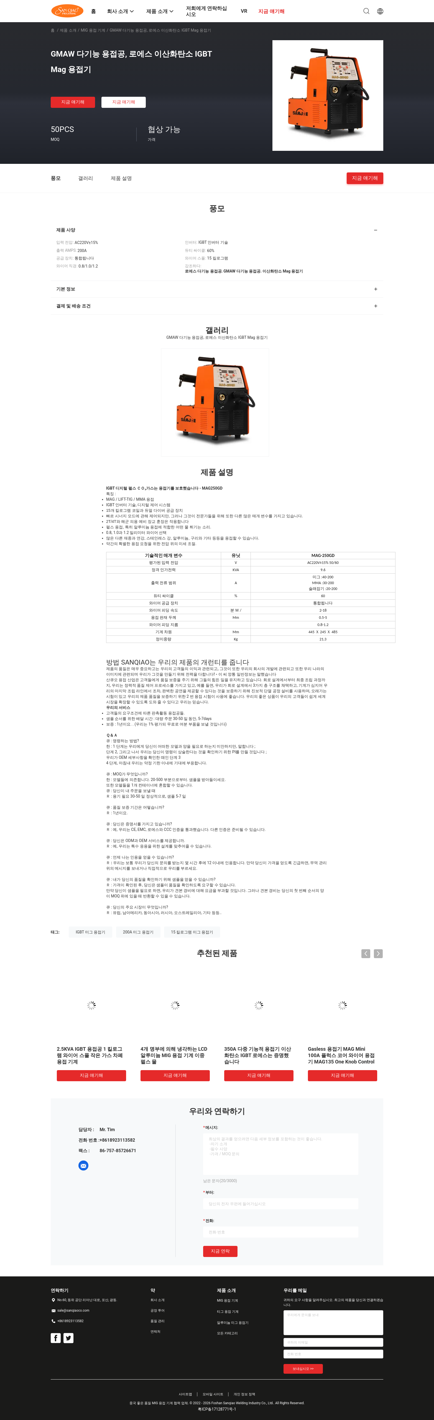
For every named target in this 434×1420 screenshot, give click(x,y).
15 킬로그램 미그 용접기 (192, 932)
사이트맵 (185, 1394)
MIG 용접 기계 (93, 30)
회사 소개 (157, 1300)
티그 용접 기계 (228, 1312)
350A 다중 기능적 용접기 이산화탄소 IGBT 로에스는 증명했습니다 (257, 1055)
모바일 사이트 (213, 1394)
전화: (209, 1220)
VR (244, 11)
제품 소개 (68, 30)
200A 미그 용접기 (138, 932)
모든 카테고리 (227, 1333)
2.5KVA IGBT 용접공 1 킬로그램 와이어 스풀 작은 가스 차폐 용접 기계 (90, 1055)
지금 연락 (220, 1251)
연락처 (155, 1332)
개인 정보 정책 (244, 1394)
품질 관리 (157, 1321)
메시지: (211, 1127)
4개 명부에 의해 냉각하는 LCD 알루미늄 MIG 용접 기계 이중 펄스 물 (174, 1055)
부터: (209, 1192)
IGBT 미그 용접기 (90, 932)
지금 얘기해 (73, 102)
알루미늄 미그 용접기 (233, 1323)
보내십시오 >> (303, 1369)
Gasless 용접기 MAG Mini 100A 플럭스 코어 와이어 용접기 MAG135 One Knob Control (341, 1055)
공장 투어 (157, 1310)
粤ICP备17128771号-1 (217, 1409)
